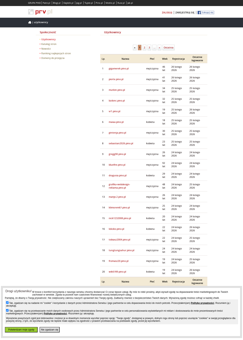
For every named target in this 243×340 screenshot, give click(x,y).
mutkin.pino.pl (117, 90)
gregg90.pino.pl (117, 154)
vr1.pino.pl (114, 111)
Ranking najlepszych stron (56, 53)
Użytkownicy (41, 22)
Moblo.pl (110, 2)
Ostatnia (168, 47)
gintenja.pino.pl (117, 132)
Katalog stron (49, 44)
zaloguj (167, 12)
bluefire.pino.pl (117, 164)
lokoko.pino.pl (116, 229)
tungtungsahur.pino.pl (121, 250)
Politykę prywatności (202, 303)
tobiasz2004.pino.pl (119, 239)
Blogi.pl (57, 2)
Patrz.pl (46, 2)
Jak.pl (130, 2)
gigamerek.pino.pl (119, 68)
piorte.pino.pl (116, 79)
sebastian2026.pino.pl (121, 143)
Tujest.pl (89, 2)
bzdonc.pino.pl (117, 100)
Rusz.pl (121, 2)
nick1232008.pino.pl (120, 218)
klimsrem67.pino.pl (119, 207)
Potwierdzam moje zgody (21, 329)
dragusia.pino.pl (117, 175)
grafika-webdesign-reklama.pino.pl (119, 186)
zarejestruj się (184, 12)
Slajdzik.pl (68, 2)
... (154, 47)
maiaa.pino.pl (116, 122)
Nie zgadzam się (49, 329)
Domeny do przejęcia (53, 58)
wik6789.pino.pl (117, 271)
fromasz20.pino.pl (118, 261)
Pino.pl (99, 2)
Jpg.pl (79, 2)
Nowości (46, 48)
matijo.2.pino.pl (117, 196)
